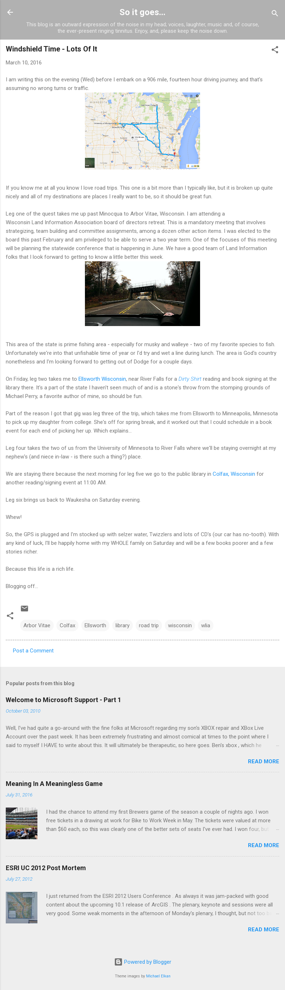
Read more (263, 761)
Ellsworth (95, 625)
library (123, 625)
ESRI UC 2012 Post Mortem (46, 868)
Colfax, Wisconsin (234, 474)
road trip (149, 625)
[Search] (275, 15)
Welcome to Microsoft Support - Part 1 (63, 700)
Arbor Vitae (36, 625)
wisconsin (180, 625)
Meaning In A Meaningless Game (54, 783)
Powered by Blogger (142, 962)
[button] (275, 50)
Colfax (67, 625)
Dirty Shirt (190, 379)
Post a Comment (33, 650)
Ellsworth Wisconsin (102, 379)
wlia (205, 625)
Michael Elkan (158, 976)
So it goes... (142, 12)
